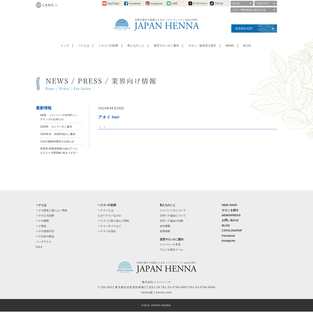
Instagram (228, 253)
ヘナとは (84, 48)
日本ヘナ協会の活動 (171, 232)
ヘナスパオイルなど (109, 238)
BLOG (244, 48)
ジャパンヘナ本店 (170, 256)
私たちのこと (135, 48)
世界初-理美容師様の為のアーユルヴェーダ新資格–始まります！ (59, 161)
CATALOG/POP (232, 242)
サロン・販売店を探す (201, 48)
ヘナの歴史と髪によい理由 (51, 222)
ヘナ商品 (41, 238)
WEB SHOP (229, 217)
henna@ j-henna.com (156, 304)
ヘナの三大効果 (45, 227)
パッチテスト (44, 253)
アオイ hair (111, 116)
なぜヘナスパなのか (109, 227)
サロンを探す (230, 222)
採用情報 (165, 243)
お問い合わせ (230, 232)
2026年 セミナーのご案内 (58, 126)
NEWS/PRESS (231, 227)
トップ (65, 48)
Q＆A (39, 259)
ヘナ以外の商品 (45, 248)
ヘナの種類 (42, 232)
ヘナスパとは (105, 222)
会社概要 (165, 238)
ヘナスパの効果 (107, 48)
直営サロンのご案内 (165, 48)
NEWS (228, 48)
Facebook (228, 247)
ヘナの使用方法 (45, 243)
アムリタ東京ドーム (171, 262)
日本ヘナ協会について (173, 227)
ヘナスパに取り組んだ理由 (113, 232)
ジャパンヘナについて (173, 222)
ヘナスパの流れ (107, 243)
